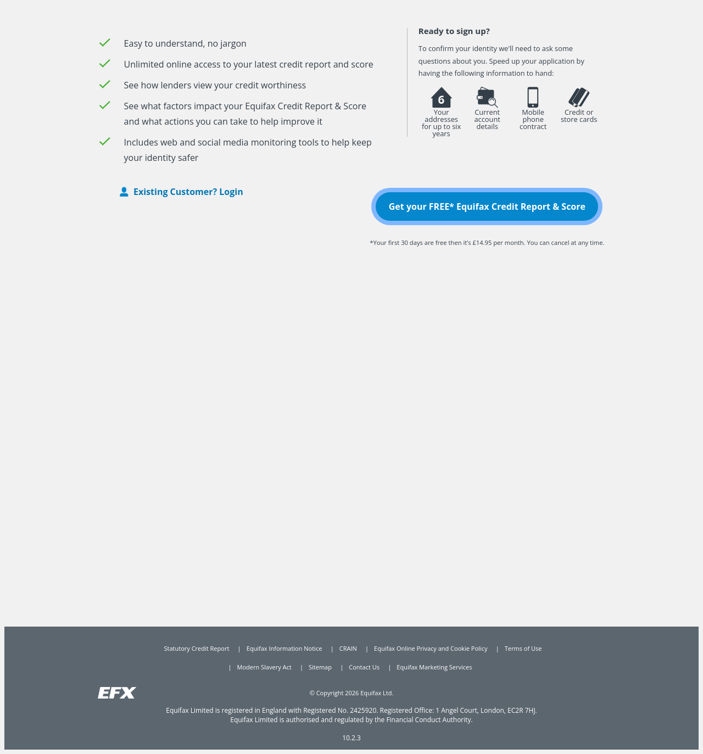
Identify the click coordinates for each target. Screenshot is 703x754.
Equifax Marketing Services (434, 667)
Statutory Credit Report (197, 648)
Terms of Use (523, 648)
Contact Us (364, 667)
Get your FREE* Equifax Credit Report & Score (487, 206)
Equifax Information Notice (284, 648)
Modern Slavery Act (264, 667)
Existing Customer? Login (188, 192)
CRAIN (348, 648)
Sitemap (320, 667)
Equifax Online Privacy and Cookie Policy (430, 648)
